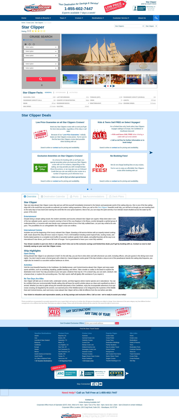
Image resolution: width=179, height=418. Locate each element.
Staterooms (61, 92)
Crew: (92, 100)
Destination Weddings (112, 341)
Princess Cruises (87, 352)
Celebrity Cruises (87, 339)
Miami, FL (61, 341)
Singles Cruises (110, 357)
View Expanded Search (52, 40)
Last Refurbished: (63, 97)
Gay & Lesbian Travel (112, 346)
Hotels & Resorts (43, 18)
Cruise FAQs (134, 355)
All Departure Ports (65, 359)
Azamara (85, 334)
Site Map (132, 359)
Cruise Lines (30, 22)
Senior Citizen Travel (112, 355)
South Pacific (38, 355)
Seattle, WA (62, 352)
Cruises (79, 18)
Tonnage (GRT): (95, 97)
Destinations (98, 18)
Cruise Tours (110, 339)
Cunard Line (86, 341)
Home (23, 18)
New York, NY (62, 346)
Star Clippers (39, 22)
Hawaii (36, 348)
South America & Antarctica (42, 352)
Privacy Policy (86, 417)
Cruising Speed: (129, 103)
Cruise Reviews (134, 357)
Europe (36, 346)
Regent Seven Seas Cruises (90, 355)
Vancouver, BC (62, 357)
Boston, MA (61, 336)
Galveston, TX (62, 339)
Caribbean (37, 343)
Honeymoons (110, 350)
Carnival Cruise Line (88, 336)
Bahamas (37, 341)
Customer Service (121, 18)
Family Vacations (111, 343)
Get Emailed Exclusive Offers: (72, 322)
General (48, 92)
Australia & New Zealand (42, 339)
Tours (63, 18)
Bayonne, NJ (62, 334)
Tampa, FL (61, 355)
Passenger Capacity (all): (32, 100)
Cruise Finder (110, 336)
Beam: (25, 103)
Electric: (60, 106)
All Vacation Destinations (43, 359)
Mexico (36, 350)
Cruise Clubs (110, 334)
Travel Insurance (135, 352)
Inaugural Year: (29, 97)
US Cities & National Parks (42, 357)
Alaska (36, 334)
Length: (126, 100)
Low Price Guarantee (71, 135)
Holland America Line (88, 346)
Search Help (27, 40)
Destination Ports (135, 346)
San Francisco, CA (64, 350)
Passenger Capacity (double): (134, 97)
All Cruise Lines (87, 359)
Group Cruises (110, 348)
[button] (108, 86)
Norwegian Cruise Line (89, 348)
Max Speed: (27, 106)
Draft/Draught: (95, 103)
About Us (132, 350)
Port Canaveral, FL (64, 348)
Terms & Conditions (98, 417)
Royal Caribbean (87, 357)
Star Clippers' (103, 206)
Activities (73, 92)
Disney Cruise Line (88, 343)
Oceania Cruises (87, 350)
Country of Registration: (66, 100)
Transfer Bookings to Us (113, 359)
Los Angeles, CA (63, 343)
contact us (57, 147)
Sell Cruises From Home (113, 352)
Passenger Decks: (63, 103)
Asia (35, 336)
